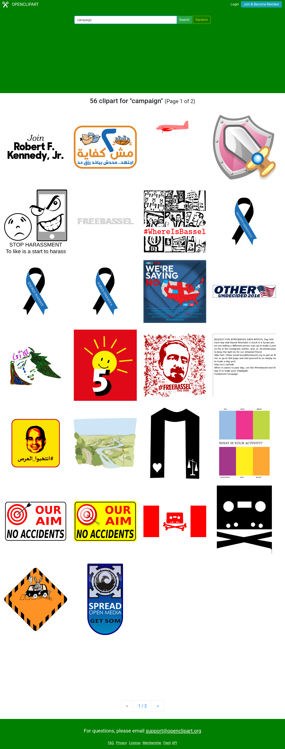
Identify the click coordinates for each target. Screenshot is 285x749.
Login (235, 4)
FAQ (111, 743)
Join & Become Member (261, 4)
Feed (167, 743)
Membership (152, 743)
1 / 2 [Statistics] (142, 706)
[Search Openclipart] (125, 20)
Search (184, 20)
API (174, 743)
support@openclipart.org (173, 731)
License (135, 743)
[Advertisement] (143, 58)
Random (202, 20)
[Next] (158, 706)
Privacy (121, 743)
